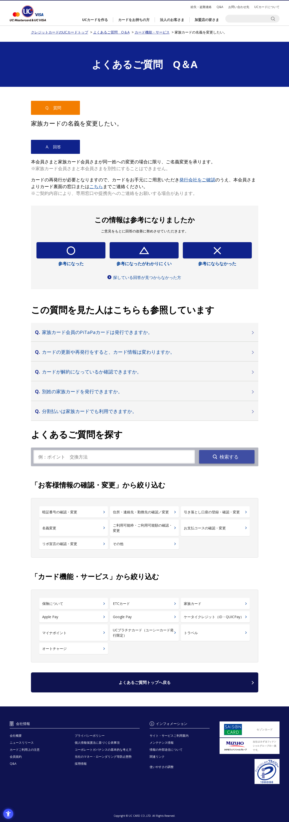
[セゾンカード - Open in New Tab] (250, 729)
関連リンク (157, 756)
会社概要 (16, 735)
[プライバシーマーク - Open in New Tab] (250, 771)
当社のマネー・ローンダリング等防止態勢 (103, 756)
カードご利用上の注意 (25, 749)
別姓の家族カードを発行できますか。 (82, 391)
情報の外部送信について (166, 749)
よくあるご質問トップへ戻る (145, 682)
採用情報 (81, 763)
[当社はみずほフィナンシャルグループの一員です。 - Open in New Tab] (250, 746)
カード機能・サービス (152, 32)
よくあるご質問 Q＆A (111, 32)
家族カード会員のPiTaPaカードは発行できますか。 (97, 332)
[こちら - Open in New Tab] (96, 186)
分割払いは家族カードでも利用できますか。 (89, 411)
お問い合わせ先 (238, 7)
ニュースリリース (22, 742)
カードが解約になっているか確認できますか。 (92, 371)
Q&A (220, 7)
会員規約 (16, 756)
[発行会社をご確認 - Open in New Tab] (197, 180)
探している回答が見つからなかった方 (147, 277)
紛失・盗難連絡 (201, 7)
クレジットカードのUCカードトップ (28, 13)
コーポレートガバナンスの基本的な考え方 (103, 749)
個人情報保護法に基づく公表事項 (97, 742)
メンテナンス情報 (162, 742)
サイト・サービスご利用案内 (169, 735)
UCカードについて (267, 7)
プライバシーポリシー (90, 735)
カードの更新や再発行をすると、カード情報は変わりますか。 (108, 352)
